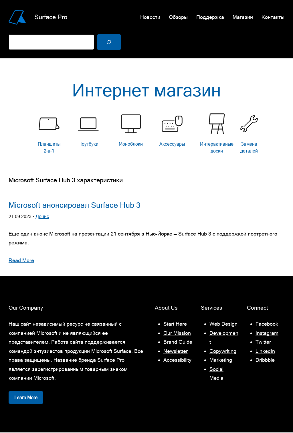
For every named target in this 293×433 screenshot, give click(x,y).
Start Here (175, 325)
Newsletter (175, 352)
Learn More (25, 398)
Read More (21, 261)
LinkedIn (265, 352)
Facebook (267, 325)
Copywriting (222, 352)
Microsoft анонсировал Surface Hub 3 (74, 206)
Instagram (267, 334)
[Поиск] (109, 42)
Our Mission (177, 334)
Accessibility (177, 361)
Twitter (263, 343)
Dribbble (265, 361)
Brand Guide (177, 343)
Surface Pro (50, 17)
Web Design (223, 325)
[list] (146, 135)
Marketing (220, 361)
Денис (42, 217)
